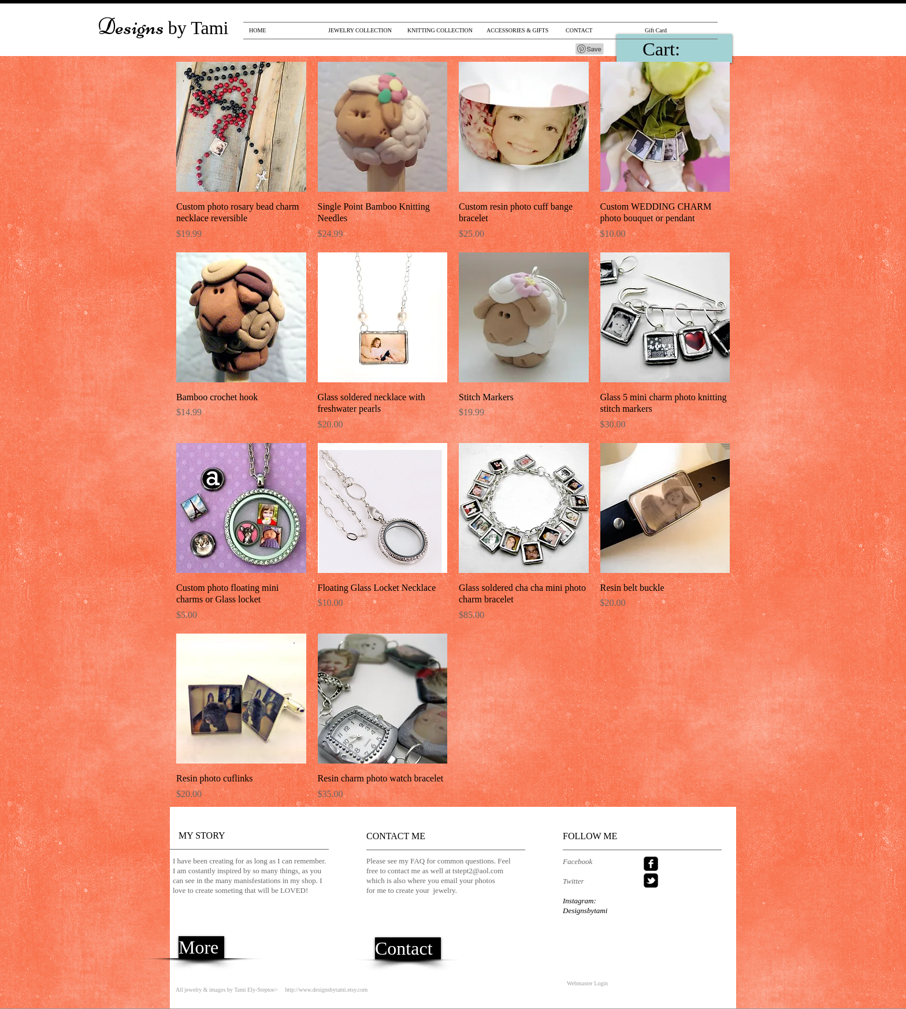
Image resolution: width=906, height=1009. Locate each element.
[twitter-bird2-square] (651, 880)
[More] (201, 947)
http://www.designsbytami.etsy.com (326, 989)
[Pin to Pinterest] (589, 49)
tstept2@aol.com (477, 870)
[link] (678, 49)
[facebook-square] (651, 864)
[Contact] (408, 948)
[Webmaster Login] (587, 983)
